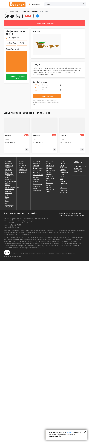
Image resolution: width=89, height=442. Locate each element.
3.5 (82, 135)
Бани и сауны (21, 162)
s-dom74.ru (78, 171)
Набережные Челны (50, 171)
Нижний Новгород (49, 175)
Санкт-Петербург (63, 166)
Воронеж (36, 172)
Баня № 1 (8, 135)
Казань (35, 181)
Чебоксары (63, 190)
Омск (48, 180)
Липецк (48, 163)
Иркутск (36, 179)
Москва (49, 168)
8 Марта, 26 (14, 38)
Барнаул (36, 166)
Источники (23, 172)
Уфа (61, 185)
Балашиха (36, 163)
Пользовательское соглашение (9, 188)
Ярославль (63, 192)
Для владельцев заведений (9, 204)
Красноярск (50, 161)
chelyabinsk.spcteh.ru (79, 166)
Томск (62, 176)
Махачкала (50, 166)
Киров (35, 188)
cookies (69, 433)
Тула (61, 179)
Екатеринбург (38, 175)
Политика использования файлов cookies (9, 182)
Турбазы (22, 167)
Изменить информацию (11, 42)
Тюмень (62, 181)
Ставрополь (64, 172)
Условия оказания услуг (8, 192)
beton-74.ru (78, 169)
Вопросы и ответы (9, 166)
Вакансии (8, 163)
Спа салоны (23, 170)
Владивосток (37, 168)
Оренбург (49, 183)
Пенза (48, 185)
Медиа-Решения (79, 215)
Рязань (62, 161)
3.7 (27, 135)
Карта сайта (7, 197)
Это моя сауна (21, 42)
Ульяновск (63, 183)
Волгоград (37, 170)
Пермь (48, 187)
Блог (6, 201)
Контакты (8, 170)
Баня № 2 (36, 135)
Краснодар (37, 191)
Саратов (63, 170)
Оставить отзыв (47, 96)
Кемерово (36, 186)
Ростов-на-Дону (50, 190)
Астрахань (37, 161)
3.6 (55, 135)
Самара (62, 163)
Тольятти (63, 174)
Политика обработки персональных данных (9, 174)
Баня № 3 (64, 135)
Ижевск (36, 177)
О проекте (9, 161)
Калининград (37, 184)
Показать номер (16, 77)
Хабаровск (63, 188)
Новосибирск (51, 178)
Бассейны (22, 165)
